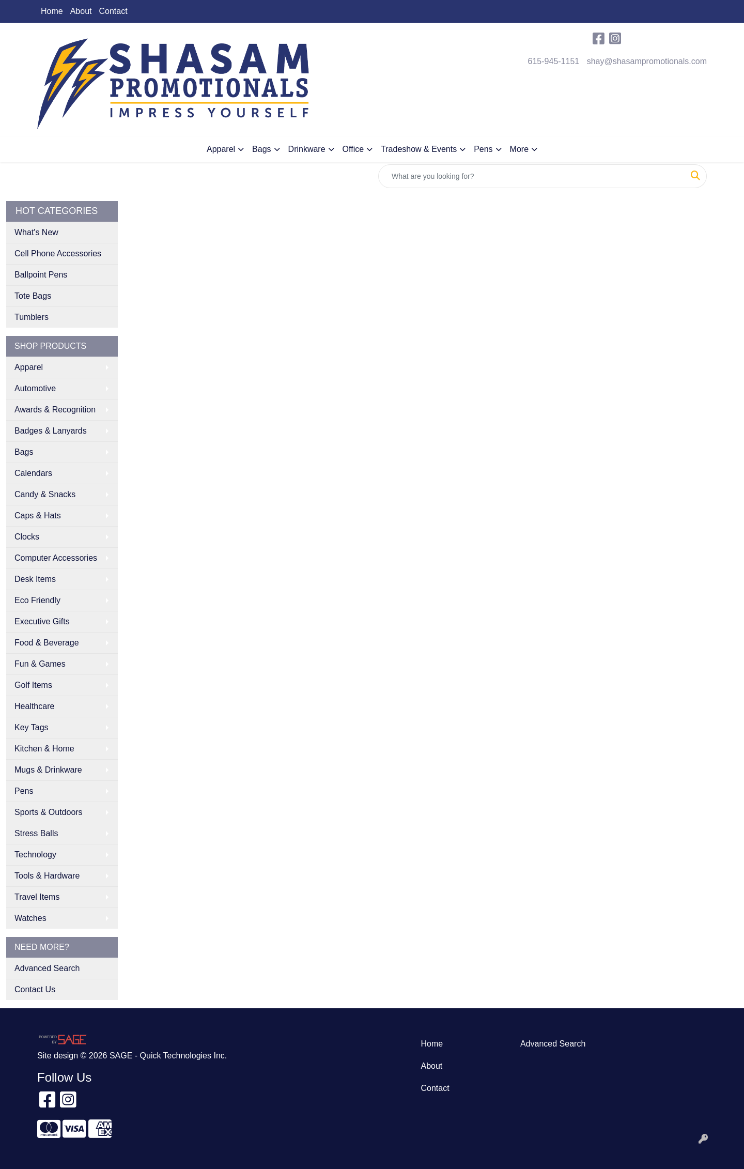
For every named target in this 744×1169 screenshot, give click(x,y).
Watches (30, 918)
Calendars (33, 473)
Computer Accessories (55, 557)
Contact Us (34, 989)
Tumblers (31, 317)
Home (52, 11)
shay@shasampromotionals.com (647, 61)
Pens (483, 149)
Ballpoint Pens (40, 274)
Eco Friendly (37, 600)
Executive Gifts (42, 621)
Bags (261, 149)
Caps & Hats (37, 515)
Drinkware (307, 149)
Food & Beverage (46, 642)
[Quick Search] (531, 176)
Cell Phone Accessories (57, 253)
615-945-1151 (554, 61)
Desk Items (35, 579)
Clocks (26, 536)
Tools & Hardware (47, 875)
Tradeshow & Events (419, 149)
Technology (35, 854)
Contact (113, 11)
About (81, 11)
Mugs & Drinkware (48, 769)
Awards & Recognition (55, 409)
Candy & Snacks (44, 494)
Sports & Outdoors (48, 812)
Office (353, 149)
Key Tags (31, 727)
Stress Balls (36, 833)
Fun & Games (40, 663)
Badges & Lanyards (50, 430)
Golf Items (33, 685)
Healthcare (34, 706)
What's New (36, 232)
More (519, 149)
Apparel (221, 149)
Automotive (35, 388)
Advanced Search (47, 968)
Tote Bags (32, 295)
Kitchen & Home (44, 748)
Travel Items (36, 897)
